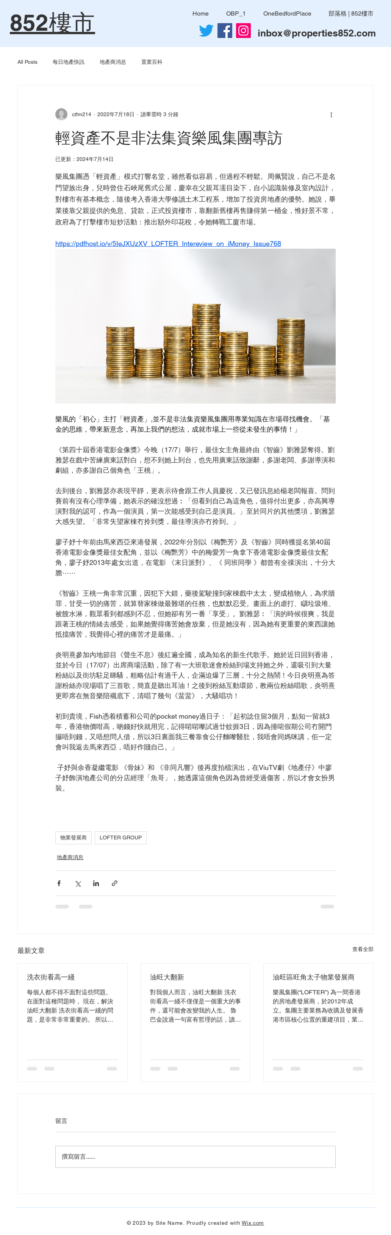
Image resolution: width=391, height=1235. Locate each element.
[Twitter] (206, 30)
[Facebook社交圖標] (224, 30)
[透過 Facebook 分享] (59, 883)
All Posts (27, 62)
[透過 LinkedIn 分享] (96, 883)
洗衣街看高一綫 (51, 977)
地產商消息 (113, 62)
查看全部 (363, 949)
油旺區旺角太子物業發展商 (314, 977)
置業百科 (152, 62)
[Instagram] (243, 30)
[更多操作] (331, 114)
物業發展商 (73, 837)
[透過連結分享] (114, 883)
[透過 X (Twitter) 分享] (77, 883)
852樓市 (52, 22)
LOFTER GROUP (121, 837)
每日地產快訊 (68, 62)
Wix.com (253, 1223)
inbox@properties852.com (317, 33)
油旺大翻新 (167, 977)
